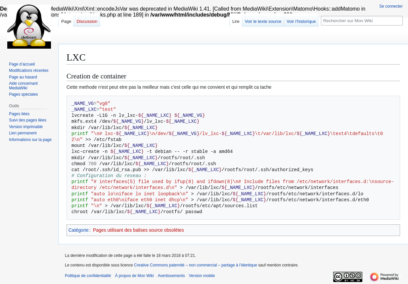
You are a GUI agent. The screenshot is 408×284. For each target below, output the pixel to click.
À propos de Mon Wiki (134, 275)
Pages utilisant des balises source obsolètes (138, 230)
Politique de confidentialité (88, 275)
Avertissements (171, 275)
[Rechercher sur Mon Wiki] (362, 20)
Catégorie (78, 230)
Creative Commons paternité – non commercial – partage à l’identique (195, 265)
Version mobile (202, 275)
